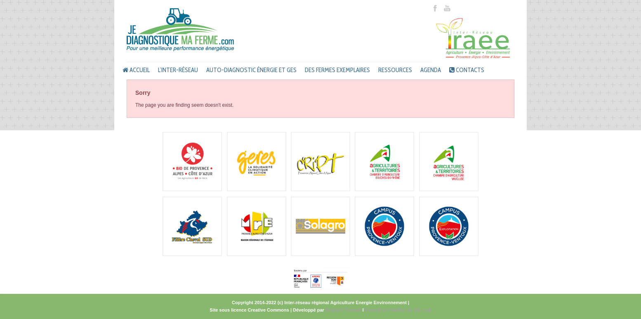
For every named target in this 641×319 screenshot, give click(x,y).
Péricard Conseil (343, 309)
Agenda (430, 70)
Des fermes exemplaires (337, 70)
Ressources (395, 70)
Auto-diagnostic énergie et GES (251, 70)
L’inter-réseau (178, 70)
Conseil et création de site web (398, 309)
